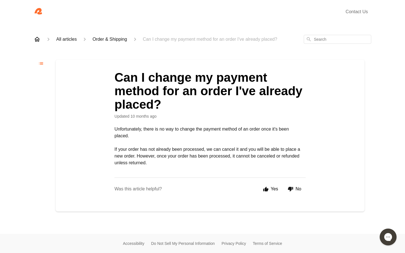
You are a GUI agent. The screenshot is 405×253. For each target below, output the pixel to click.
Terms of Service (267, 243)
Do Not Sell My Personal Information (183, 243)
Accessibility (133, 243)
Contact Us (357, 11)
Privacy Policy (234, 243)
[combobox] (337, 39)
